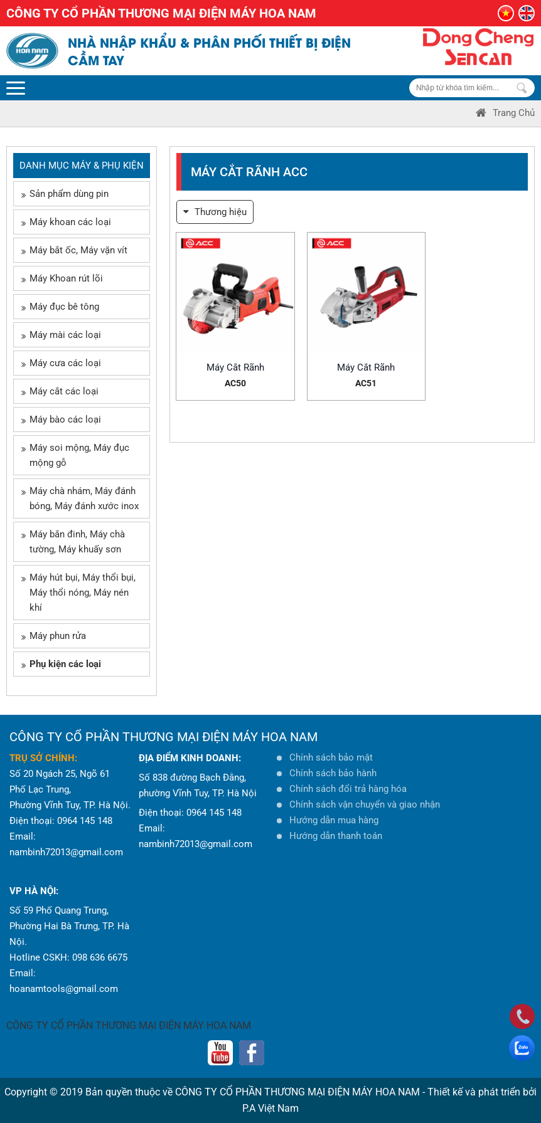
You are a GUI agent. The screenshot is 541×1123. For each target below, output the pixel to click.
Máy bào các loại (61, 419)
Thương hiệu (215, 212)
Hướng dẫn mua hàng (333, 820)
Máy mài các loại (61, 334)
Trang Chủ (505, 113)
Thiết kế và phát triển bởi (482, 1092)
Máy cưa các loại (61, 363)
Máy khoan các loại (66, 222)
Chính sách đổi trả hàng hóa (348, 788)
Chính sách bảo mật (331, 757)
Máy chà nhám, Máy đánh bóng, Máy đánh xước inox (80, 498)
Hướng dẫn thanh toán (335, 835)
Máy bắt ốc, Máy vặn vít (74, 250)
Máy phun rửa (53, 635)
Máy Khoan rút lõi (62, 278)
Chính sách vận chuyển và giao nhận (364, 804)
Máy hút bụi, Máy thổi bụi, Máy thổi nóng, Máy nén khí (78, 592)
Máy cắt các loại (60, 391)
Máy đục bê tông (60, 306)
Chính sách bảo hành (333, 773)
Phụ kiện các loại (61, 664)
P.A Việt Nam (270, 1108)
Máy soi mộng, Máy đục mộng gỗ (75, 455)
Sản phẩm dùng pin (65, 193)
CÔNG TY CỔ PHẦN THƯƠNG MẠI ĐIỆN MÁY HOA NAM (128, 1025)
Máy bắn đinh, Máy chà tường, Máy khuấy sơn (73, 542)
